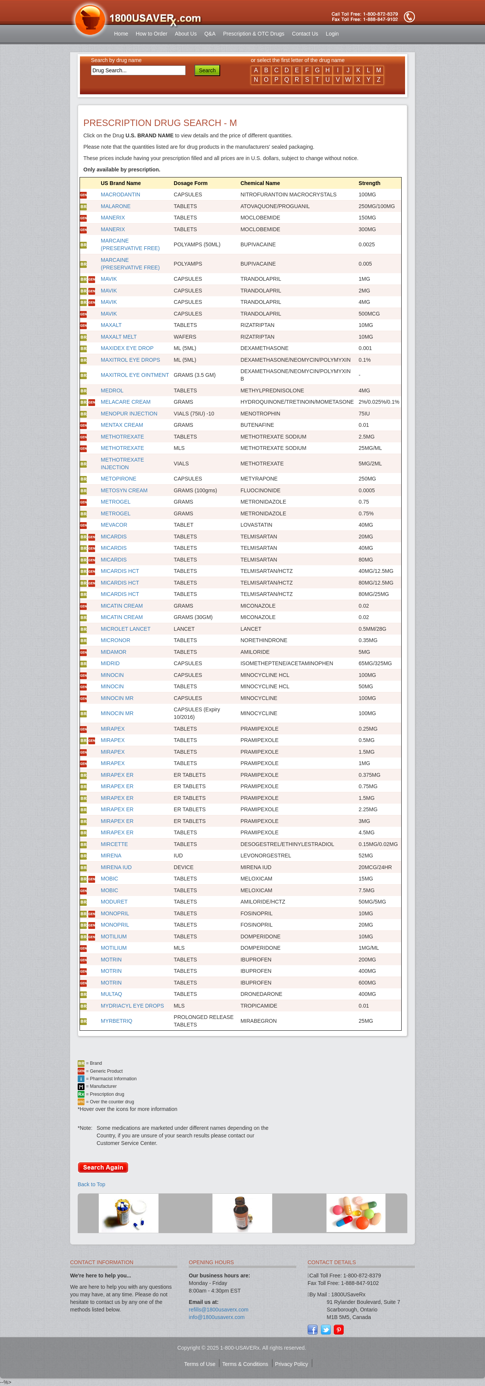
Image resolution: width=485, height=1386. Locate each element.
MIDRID (110, 663)
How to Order (151, 34)
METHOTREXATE (122, 437)
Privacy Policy (291, 1364)
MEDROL (112, 390)
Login (332, 34)
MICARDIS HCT (120, 571)
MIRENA (111, 855)
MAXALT (111, 325)
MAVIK (109, 279)
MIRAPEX (113, 729)
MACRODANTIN (120, 194)
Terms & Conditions (245, 1364)
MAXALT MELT (119, 337)
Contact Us (305, 34)
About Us (186, 34)
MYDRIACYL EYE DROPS (132, 1006)
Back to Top (91, 1184)
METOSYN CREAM (124, 490)
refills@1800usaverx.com (218, 1310)
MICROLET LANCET (125, 629)
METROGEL (116, 502)
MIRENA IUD (116, 867)
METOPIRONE (118, 479)
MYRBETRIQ (116, 1021)
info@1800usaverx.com (216, 1317)
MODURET (114, 902)
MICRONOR (115, 640)
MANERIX (113, 218)
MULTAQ (111, 994)
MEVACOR (114, 525)
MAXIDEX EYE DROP (127, 348)
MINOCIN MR (117, 698)
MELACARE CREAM (125, 402)
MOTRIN (111, 960)
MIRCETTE (114, 844)
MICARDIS (114, 537)
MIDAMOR (114, 652)
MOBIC (109, 879)
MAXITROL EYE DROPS (130, 360)
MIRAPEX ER (117, 775)
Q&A (210, 34)
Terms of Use (199, 1364)
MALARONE (116, 206)
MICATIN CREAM (122, 606)
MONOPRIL (115, 913)
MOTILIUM (114, 936)
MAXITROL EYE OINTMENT (135, 375)
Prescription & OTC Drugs (254, 34)
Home (121, 34)
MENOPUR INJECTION (129, 414)
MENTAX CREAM (122, 425)
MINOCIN (112, 675)
